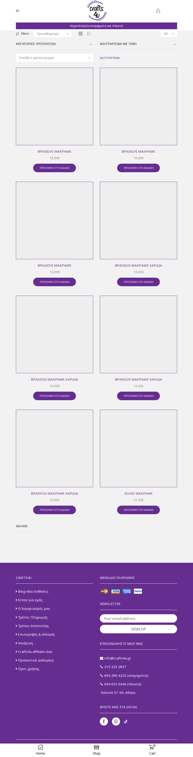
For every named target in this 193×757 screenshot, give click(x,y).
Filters (23, 33)
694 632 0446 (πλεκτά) (121, 688)
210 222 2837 (113, 670)
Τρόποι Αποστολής (33, 629)
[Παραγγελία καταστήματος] (53, 33)
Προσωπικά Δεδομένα (36, 665)
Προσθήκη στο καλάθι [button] (55, 168)
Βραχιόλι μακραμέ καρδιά (138, 265)
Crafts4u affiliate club (35, 656)
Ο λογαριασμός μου (33, 612)
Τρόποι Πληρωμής (32, 621)
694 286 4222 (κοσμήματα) (125, 679)
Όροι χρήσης (28, 674)
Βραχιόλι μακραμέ (54, 151)
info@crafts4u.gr (116, 661)
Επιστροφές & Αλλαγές (36, 638)
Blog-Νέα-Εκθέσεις (32, 594)
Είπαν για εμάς (30, 603)
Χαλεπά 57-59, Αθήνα (118, 697)
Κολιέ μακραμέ (138, 495)
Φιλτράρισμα (111, 58)
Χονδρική (25, 647)
